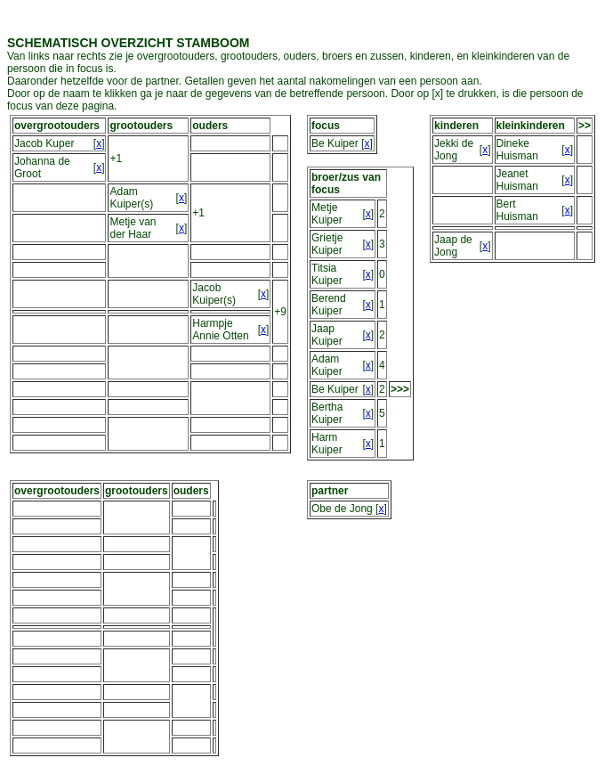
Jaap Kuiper (327, 334)
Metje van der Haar (132, 228)
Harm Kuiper (327, 443)
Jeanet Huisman (517, 179)
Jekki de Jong (453, 149)
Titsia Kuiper (327, 274)
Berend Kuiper (328, 304)
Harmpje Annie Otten (220, 329)
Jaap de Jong (453, 245)
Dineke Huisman (517, 149)
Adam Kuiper (327, 365)
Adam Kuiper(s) (131, 197)
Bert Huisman (517, 210)
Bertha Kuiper (327, 413)
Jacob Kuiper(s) (214, 293)
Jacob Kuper (44, 143)
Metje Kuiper (327, 213)
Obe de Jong (342, 508)
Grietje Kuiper (327, 244)
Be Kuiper (335, 143)
